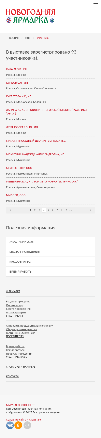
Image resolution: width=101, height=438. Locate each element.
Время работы (21, 271)
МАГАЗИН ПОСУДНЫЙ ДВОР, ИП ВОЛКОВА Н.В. (36, 140)
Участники (43, 38)
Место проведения (25, 251)
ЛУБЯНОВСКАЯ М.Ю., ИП (22, 127)
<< (9, 210)
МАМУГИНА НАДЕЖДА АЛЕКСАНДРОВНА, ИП (35, 154)
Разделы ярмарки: (18, 301)
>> (91, 210)
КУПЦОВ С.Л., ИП (17, 82)
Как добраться (21, 261)
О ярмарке (13, 291)
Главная (13, 38)
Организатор (14, 305)
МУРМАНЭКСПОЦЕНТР (20, 405)
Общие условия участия (21, 329)
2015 (27, 38)
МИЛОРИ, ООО (16, 195)
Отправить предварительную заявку (29, 325)
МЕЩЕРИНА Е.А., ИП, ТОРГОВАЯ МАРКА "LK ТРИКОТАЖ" (42, 181)
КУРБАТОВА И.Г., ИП (18, 96)
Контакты (12, 376)
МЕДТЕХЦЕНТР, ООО (19, 168)
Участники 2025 (22, 241)
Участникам (14, 315)
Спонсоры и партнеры (21, 366)
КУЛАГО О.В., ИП (16, 69)
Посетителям (15, 336)
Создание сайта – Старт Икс (23, 419)
